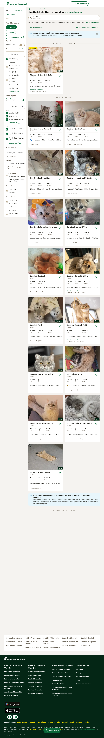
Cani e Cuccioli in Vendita (13, 667)
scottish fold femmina (51, 647)
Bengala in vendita (35, 683)
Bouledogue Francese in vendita (13, 687)
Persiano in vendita (35, 690)
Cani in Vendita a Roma (60, 673)
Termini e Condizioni (83, 684)
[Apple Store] (12, 710)
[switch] (15, 44)
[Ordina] (87, 27)
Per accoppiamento (15, 37)
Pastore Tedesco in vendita (14, 683)
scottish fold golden (88, 642)
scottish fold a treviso (14, 638)
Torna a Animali (10, 14)
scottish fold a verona (14, 645)
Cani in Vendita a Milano (61, 669)
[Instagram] (15, 717)
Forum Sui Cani (57, 680)
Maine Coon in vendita (36, 672)
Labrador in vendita (11, 679)
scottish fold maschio (70, 638)
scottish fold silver (69, 645)
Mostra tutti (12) (15, 143)
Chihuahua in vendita (12, 672)
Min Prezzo (10, 164)
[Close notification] (97, 34)
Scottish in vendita (35, 686)
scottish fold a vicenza (32, 638)
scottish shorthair (87, 638)
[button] (82, 261)
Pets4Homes (22, 722)
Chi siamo (79, 669)
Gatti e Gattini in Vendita (36, 667)
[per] (20, 167)
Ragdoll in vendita (35, 679)
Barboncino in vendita (12, 675)
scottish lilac (86, 645)
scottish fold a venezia (33, 647)
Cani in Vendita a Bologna (61, 676)
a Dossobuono (73, 12)
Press (78, 680)
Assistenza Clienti (82, 676)
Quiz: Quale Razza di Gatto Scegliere (62, 694)
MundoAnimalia (54, 722)
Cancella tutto (19, 10)
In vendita (11, 27)
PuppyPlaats (41, 722)
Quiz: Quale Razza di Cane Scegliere (62, 688)
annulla (21, 49)
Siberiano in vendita (35, 694)
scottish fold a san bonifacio (31, 643)
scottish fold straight (70, 642)
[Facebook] (9, 717)
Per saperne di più (92, 23)
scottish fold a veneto (14, 642)
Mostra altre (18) (14, 91)
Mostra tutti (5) (14, 123)
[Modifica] (23, 100)
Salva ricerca (36, 27)
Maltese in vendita (11, 696)
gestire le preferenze (88, 729)
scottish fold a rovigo (51, 638)
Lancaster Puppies (82, 722)
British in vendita (34, 675)
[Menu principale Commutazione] (2, 4)
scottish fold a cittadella (48, 643)
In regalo (11, 32)
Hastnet (32, 722)
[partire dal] (10, 167)
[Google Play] (12, 704)
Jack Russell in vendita (13, 692)
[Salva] (60, 76)
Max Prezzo (20, 164)
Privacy (78, 673)
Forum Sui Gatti (58, 684)
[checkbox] (7, 59)
